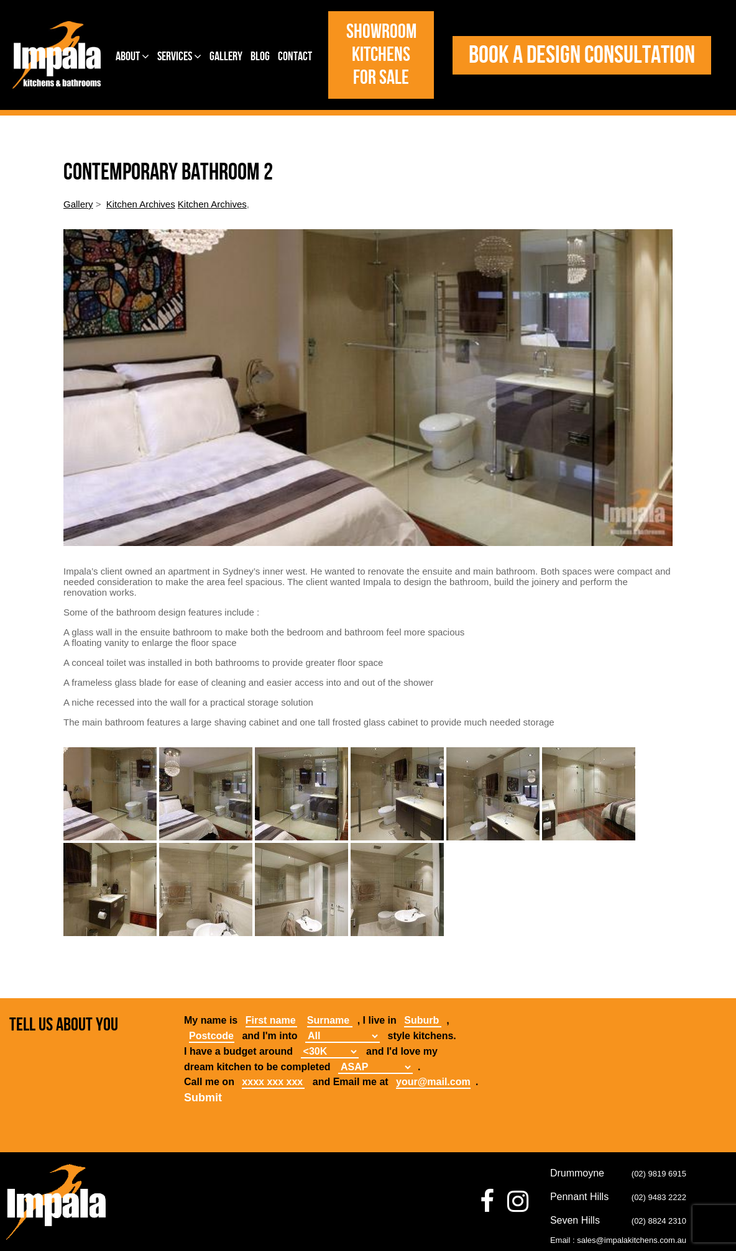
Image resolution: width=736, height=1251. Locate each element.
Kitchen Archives (140, 204)
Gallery (225, 56)
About (132, 56)
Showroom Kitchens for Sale (381, 55)
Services (179, 56)
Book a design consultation (582, 55)
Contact (295, 56)
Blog (260, 56)
